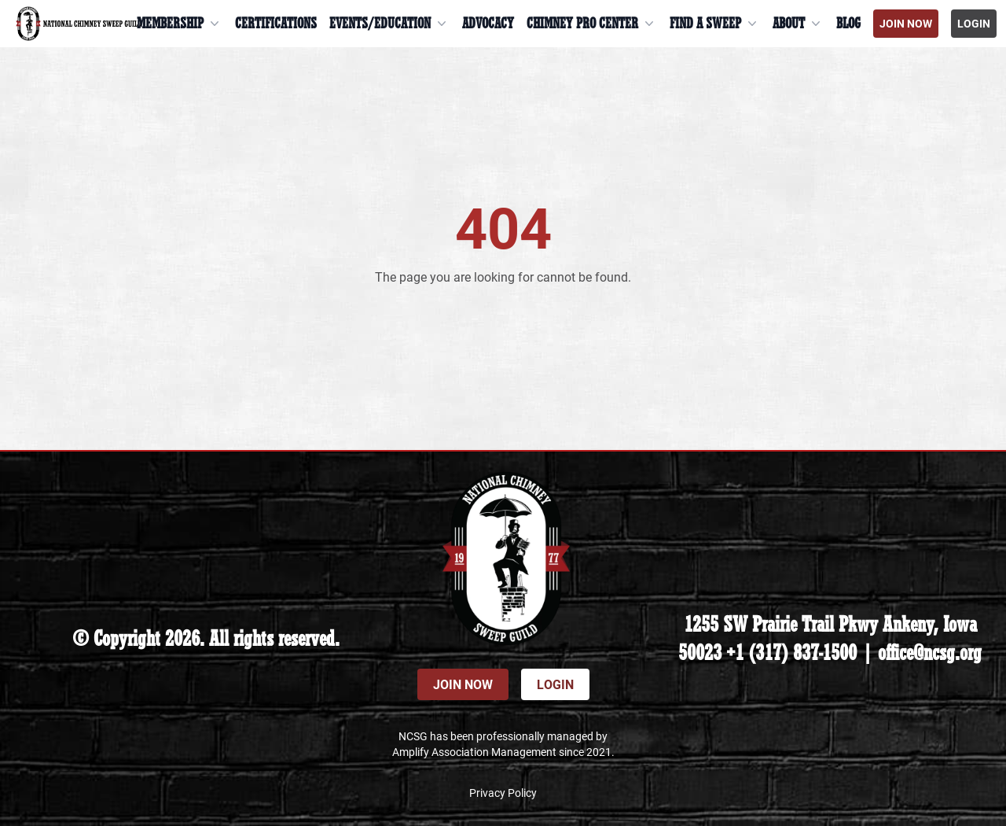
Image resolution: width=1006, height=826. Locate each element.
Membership (179, 23)
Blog (848, 23)
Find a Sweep (715, 23)
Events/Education (389, 23)
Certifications (276, 23)
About (798, 23)
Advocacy (488, 23)
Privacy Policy (503, 792)
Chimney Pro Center (592, 23)
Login (973, 23)
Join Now (905, 23)
